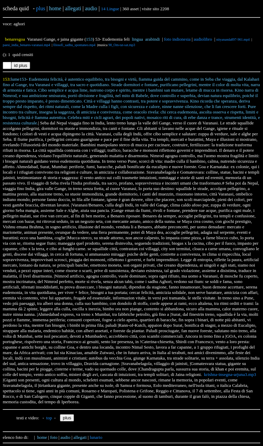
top (49, 417)
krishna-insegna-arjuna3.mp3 (230, 374)
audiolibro (203, 39)
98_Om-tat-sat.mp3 (121, 45)
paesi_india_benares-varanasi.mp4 (26, 45)
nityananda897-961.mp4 (233, 39)
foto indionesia (177, 39)
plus (40, 8)
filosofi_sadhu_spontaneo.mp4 (74, 45)
